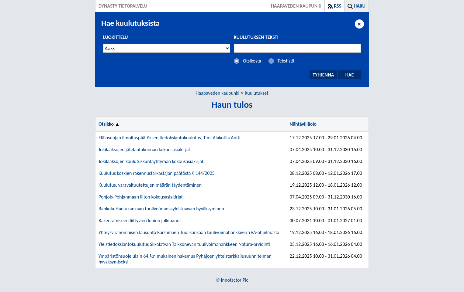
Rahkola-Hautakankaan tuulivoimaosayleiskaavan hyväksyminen (161, 209)
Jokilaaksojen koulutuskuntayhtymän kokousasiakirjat (151, 161)
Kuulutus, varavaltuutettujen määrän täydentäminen (150, 185)
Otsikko (106, 124)
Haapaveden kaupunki (217, 93)
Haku (359, 6)
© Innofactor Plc (232, 280)
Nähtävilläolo (303, 124)
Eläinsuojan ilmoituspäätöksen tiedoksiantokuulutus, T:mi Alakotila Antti (170, 138)
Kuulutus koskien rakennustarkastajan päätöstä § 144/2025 (157, 173)
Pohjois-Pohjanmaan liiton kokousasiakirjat (141, 197)
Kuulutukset (256, 93)
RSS (337, 6)
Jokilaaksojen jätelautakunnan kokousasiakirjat (144, 149)
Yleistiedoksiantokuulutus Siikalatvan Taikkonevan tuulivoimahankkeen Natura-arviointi (184, 244)
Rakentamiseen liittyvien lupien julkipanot (140, 220)
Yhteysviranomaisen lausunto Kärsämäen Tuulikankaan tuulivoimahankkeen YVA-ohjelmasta (189, 232)
